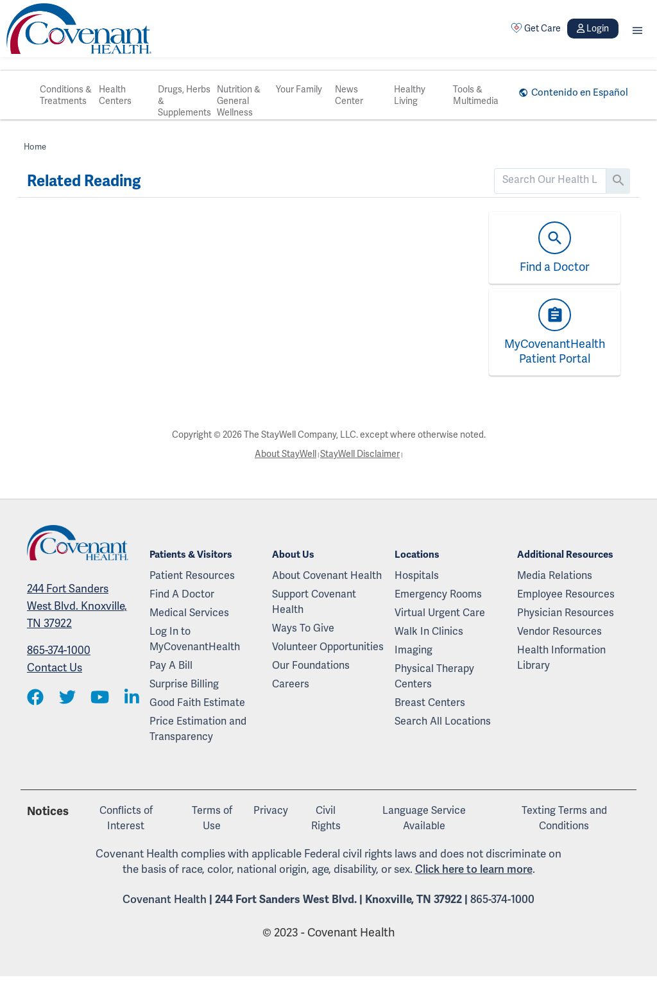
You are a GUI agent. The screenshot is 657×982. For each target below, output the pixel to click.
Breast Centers (430, 702)
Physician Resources (565, 612)
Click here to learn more (474, 869)
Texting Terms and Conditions (564, 818)
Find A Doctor (181, 594)
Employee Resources (566, 594)
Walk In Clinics (429, 631)
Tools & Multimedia (476, 95)
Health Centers (115, 95)
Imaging (413, 650)
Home (35, 146)
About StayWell (285, 454)
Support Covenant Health (314, 601)
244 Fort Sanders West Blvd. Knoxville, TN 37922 (77, 605)
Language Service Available (424, 818)
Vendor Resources (559, 631)
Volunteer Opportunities (328, 646)
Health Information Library (561, 657)
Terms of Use (212, 818)
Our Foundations (311, 665)
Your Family (299, 89)
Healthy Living (409, 95)
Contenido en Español (579, 92)
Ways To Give (303, 628)
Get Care (536, 28)
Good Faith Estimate (197, 702)
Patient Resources (192, 575)
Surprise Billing (184, 684)
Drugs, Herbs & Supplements (184, 100)
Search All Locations (443, 721)
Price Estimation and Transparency (197, 728)
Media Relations (554, 575)
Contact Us (54, 667)
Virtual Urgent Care (440, 612)
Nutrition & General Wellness (238, 100)
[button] (637, 28)
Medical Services (189, 612)
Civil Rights (326, 818)
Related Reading (84, 181)
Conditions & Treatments (66, 95)
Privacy (270, 810)
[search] (550, 179)
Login (593, 28)
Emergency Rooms (438, 594)
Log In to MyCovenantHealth (194, 639)
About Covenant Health (327, 575)
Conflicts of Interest (126, 818)
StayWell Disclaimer (360, 454)
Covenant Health (165, 899)
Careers (290, 684)
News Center (349, 95)
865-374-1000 (58, 650)
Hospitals (417, 575)
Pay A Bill (170, 665)
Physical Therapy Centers (434, 676)
